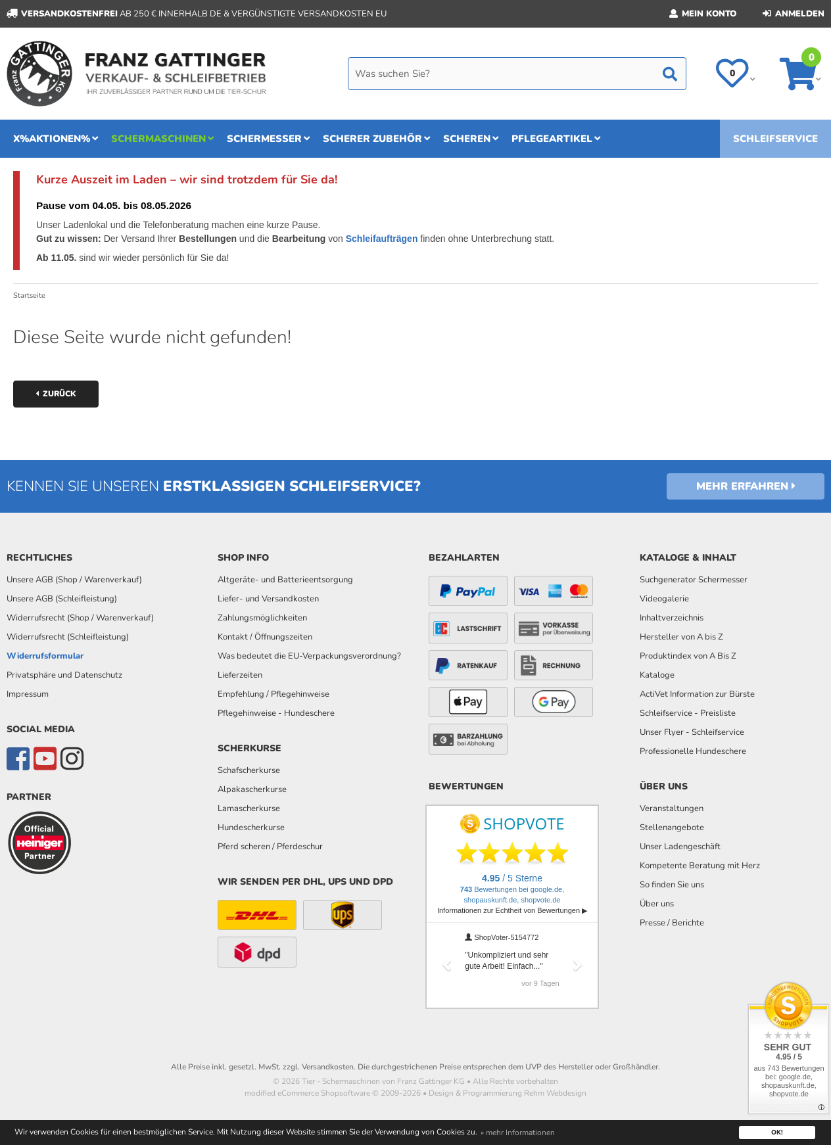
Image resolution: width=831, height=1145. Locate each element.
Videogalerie (664, 599)
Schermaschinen (162, 138)
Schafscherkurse (249, 770)
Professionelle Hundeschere (693, 751)
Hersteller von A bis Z (681, 637)
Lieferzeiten (240, 675)
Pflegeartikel (555, 138)
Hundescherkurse (251, 827)
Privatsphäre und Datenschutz (64, 675)
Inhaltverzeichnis (671, 618)
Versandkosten (328, 1067)
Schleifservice (775, 138)
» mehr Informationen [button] (518, 1132)
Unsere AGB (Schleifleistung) (62, 599)
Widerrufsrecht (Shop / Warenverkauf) (80, 618)
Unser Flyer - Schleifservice (692, 732)
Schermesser (268, 138)
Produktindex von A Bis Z (688, 656)
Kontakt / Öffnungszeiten (265, 637)
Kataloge (657, 675)
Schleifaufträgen (382, 238)
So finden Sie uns (672, 885)
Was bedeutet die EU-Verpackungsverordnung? (309, 656)
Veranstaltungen (671, 808)
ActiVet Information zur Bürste (697, 694)
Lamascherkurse (249, 808)
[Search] (517, 73)
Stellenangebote (672, 827)
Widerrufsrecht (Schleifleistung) (68, 637)
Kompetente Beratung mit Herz (700, 866)
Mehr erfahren (745, 486)
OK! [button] (777, 1132)
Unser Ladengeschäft (680, 847)
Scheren (470, 138)
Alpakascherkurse (252, 789)
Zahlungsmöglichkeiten (262, 618)
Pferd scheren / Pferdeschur (270, 847)
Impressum (28, 694)
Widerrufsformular (45, 656)
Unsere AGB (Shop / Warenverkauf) (74, 580)
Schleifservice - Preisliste (688, 713)
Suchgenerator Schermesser (694, 580)
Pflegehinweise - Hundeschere (276, 713)
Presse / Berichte (672, 923)
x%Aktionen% (55, 138)
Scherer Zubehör (376, 138)
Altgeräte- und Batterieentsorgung (285, 580)
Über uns (657, 904)
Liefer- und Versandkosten (268, 599)
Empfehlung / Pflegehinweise (273, 694)
